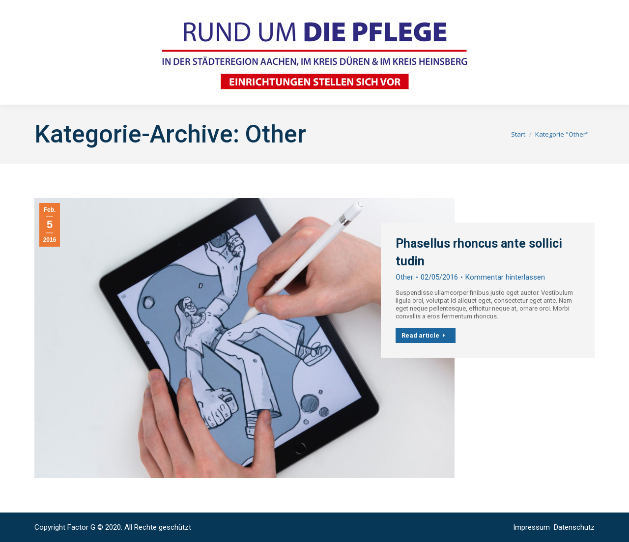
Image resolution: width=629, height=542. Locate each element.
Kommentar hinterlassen (505, 277)
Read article (423, 335)
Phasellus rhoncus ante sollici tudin (479, 252)
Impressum (532, 527)
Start (518, 134)
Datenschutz (574, 527)
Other (404, 277)
